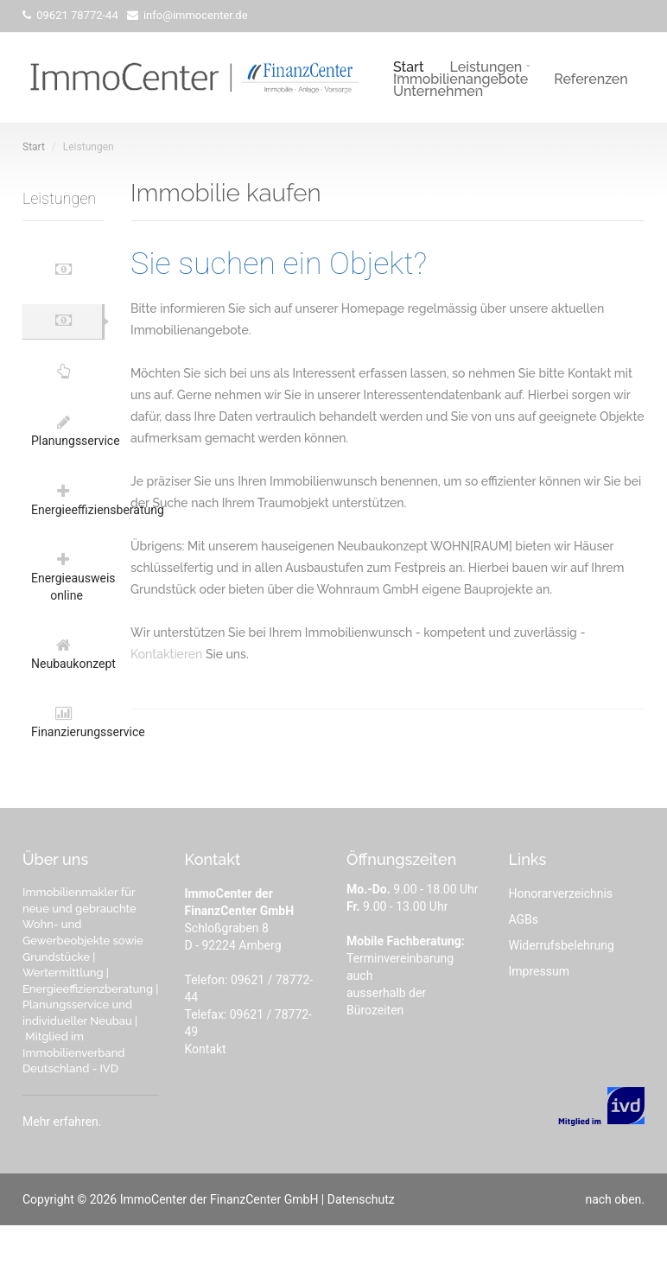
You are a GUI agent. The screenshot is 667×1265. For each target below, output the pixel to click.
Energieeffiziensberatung (68, 522)
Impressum (539, 1011)
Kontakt (205, 1089)
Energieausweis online (68, 605)
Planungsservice (68, 449)
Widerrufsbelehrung (561, 985)
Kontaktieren (166, 654)
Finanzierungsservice (68, 760)
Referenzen (591, 78)
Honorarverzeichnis (561, 933)
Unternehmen (438, 90)
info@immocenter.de (194, 15)
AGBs (524, 959)
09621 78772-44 (76, 15)
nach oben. (615, 1239)
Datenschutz (361, 1239)
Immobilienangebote (460, 78)
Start (408, 66)
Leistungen (486, 66)
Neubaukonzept (68, 687)
